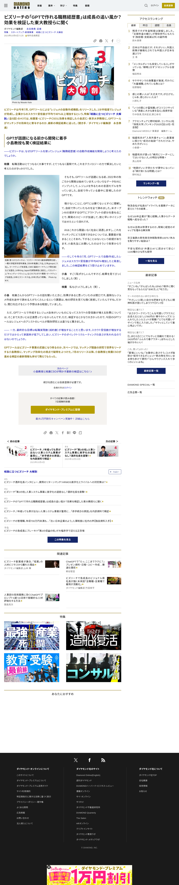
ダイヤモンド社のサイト (87, 769)
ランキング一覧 (151, 183)
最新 (133, 25)
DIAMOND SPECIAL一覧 (141, 384)
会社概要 (143, 780)
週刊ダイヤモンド (84, 780)
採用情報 (143, 786)
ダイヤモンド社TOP (148, 775)
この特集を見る (63, 539)
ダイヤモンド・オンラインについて (33, 769)
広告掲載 (21, 813)
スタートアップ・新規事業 (22, 32)
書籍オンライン (83, 791)
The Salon (81, 818)
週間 (157, 25)
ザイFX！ (80, 802)
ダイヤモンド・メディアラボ (88, 839)
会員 (169, 25)
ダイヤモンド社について (150, 769)
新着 (39, 5)
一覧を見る (151, 261)
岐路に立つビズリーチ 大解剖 (49, 32)
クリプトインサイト (84, 829)
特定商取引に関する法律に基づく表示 (34, 796)
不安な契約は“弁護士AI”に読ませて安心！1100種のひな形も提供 (151, 250)
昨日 (145, 25)
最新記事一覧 (151, 370)
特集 (75, 5)
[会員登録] (168, 5)
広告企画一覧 (135, 392)
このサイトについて (25, 775)
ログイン (155, 5)
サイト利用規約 (23, 791)
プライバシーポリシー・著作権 (30, 802)
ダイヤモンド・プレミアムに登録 (62, 409)
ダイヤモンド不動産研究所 (88, 807)
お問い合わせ (23, 818)
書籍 (87, 5)
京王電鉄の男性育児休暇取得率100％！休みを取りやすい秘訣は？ (151, 239)
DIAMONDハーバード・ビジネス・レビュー (95, 786)
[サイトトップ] (19, 5)
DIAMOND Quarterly (86, 813)
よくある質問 (22, 807)
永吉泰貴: (34, 29)
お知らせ (143, 791)
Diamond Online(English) (88, 775)
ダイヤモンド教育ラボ (86, 834)
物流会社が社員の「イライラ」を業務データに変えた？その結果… (151, 207)
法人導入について (25, 823)
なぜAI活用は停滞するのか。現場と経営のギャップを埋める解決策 (151, 229)
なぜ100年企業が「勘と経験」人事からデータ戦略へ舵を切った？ (151, 218)
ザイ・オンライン (83, 796)
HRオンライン (82, 823)
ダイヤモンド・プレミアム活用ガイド (32, 786)
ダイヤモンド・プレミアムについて (31, 780)
